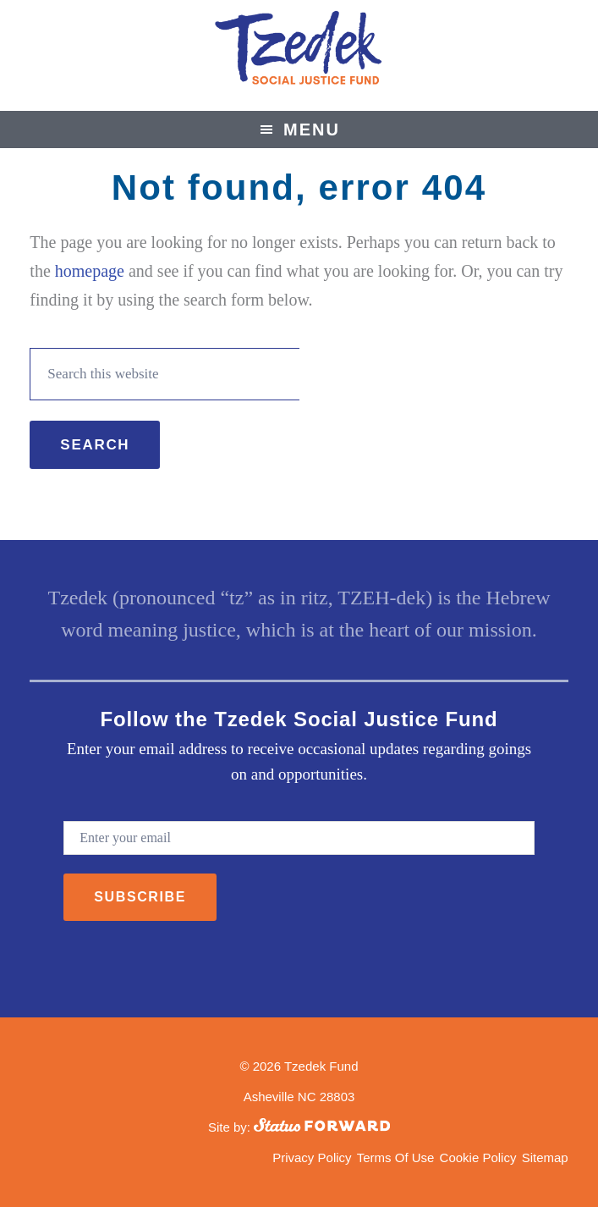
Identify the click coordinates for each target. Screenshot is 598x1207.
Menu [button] (311, 129)
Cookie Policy (478, 1157)
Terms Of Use (396, 1157)
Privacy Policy (311, 1157)
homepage (89, 271)
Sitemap (545, 1157)
